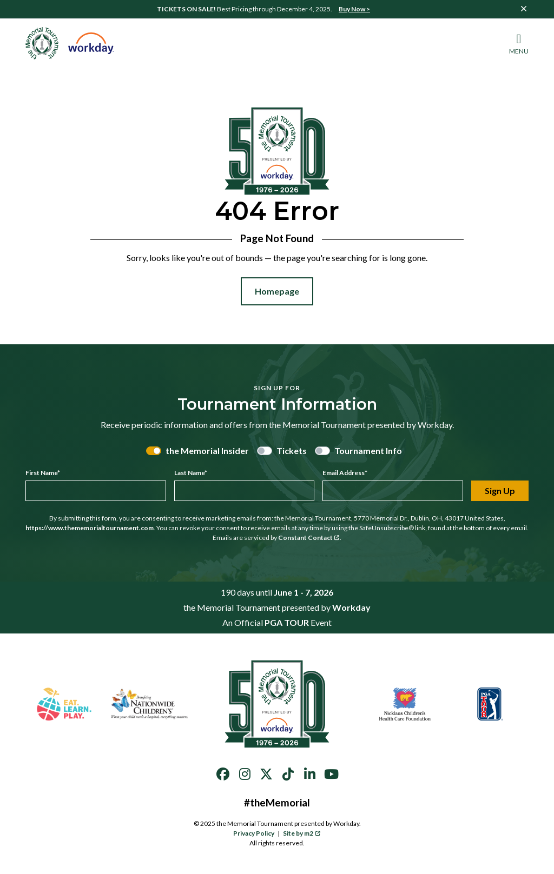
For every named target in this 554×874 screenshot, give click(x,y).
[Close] (523, 8)
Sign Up (500, 490)
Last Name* (190, 473)
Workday (351, 607)
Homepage (277, 291)
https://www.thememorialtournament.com (89, 528)
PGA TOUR (287, 622)
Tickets (291, 450)
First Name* (42, 473)
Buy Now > (354, 9)
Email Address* (344, 473)
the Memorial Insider (207, 450)
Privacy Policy (253, 833)
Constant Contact (309, 537)
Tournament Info (368, 450)
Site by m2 (301, 833)
